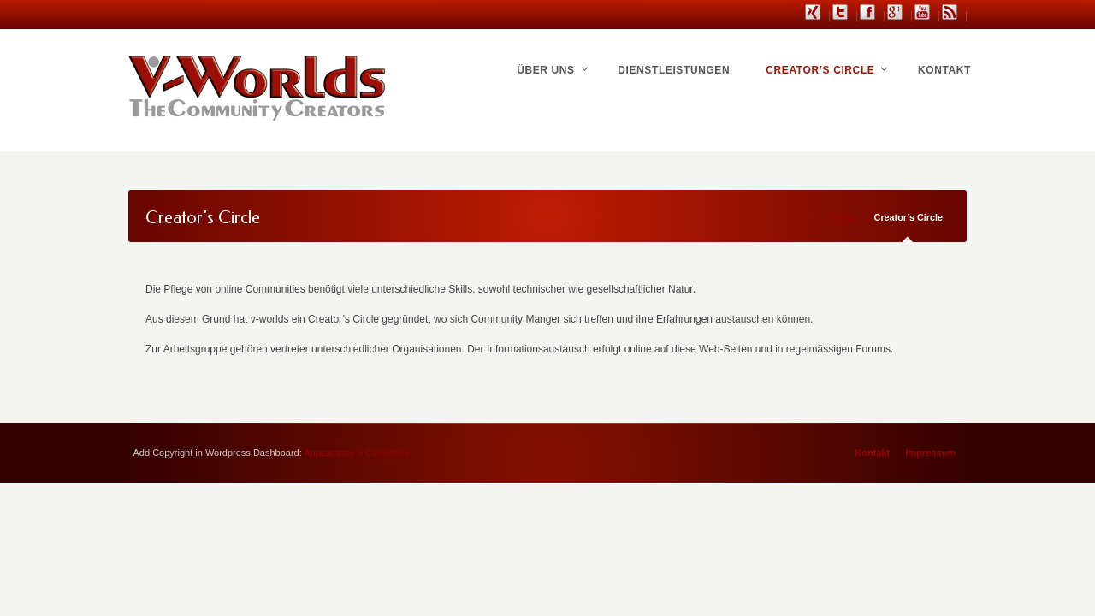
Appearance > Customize (357, 452)
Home (844, 217)
